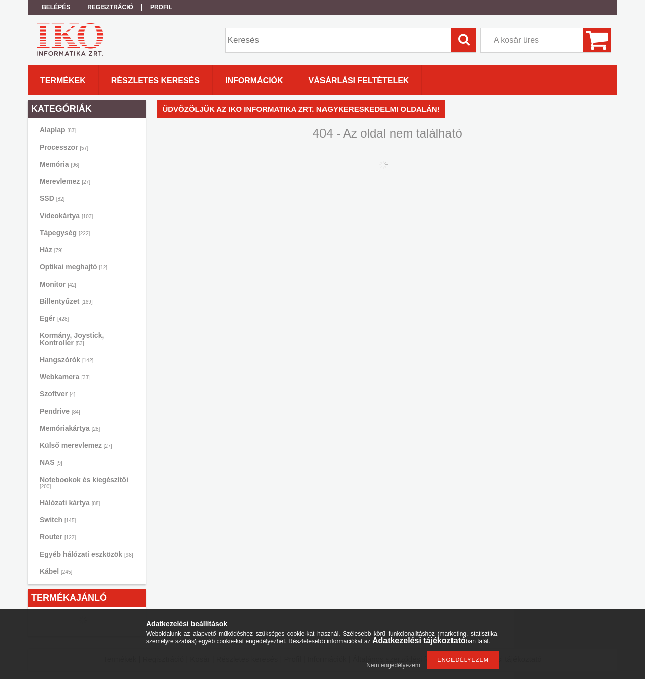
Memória (59, 164)
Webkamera (65, 377)
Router (58, 537)
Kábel (56, 571)
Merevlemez (65, 181)
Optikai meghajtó (73, 267)
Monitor (58, 284)
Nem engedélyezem (393, 665)
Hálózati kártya (70, 503)
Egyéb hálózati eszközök (86, 554)
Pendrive (60, 411)
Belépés (56, 7)
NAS (51, 462)
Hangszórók (66, 360)
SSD (52, 198)
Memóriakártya (70, 428)
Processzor (64, 147)
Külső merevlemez (76, 445)
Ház (51, 250)
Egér (54, 318)
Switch (58, 520)
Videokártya (66, 216)
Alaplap (58, 130)
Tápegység (65, 233)
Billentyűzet (66, 301)
